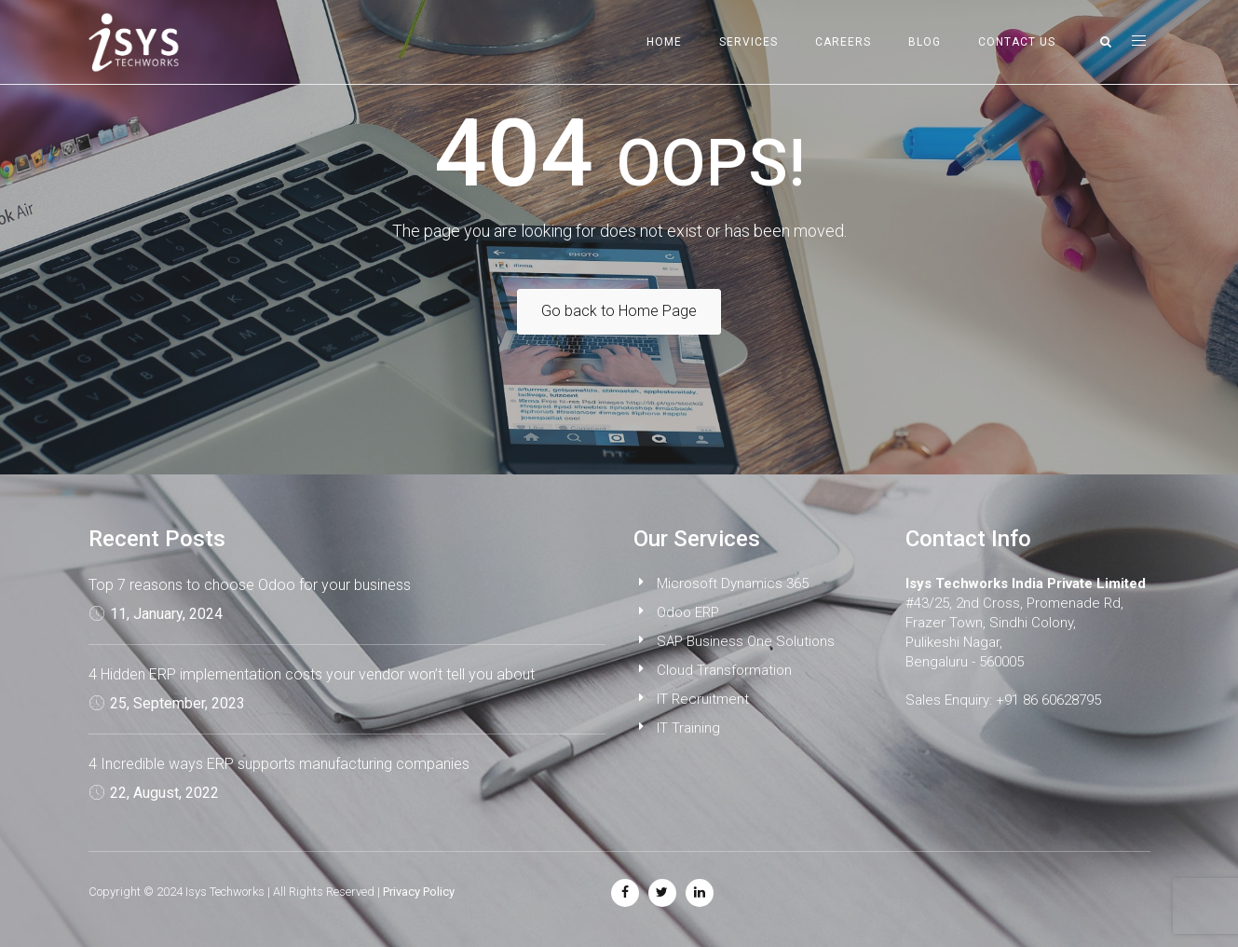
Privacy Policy (419, 892)
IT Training (688, 728)
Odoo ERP (688, 612)
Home (664, 41)
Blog (924, 41)
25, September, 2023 (177, 703)
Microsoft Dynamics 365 (733, 583)
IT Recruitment (703, 699)
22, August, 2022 (164, 793)
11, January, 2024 (166, 614)
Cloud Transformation (724, 670)
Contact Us (1016, 41)
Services (748, 41)
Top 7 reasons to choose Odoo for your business (249, 585)
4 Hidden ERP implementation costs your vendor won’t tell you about (311, 674)
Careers (843, 41)
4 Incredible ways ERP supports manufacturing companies (278, 764)
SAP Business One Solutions (746, 641)
